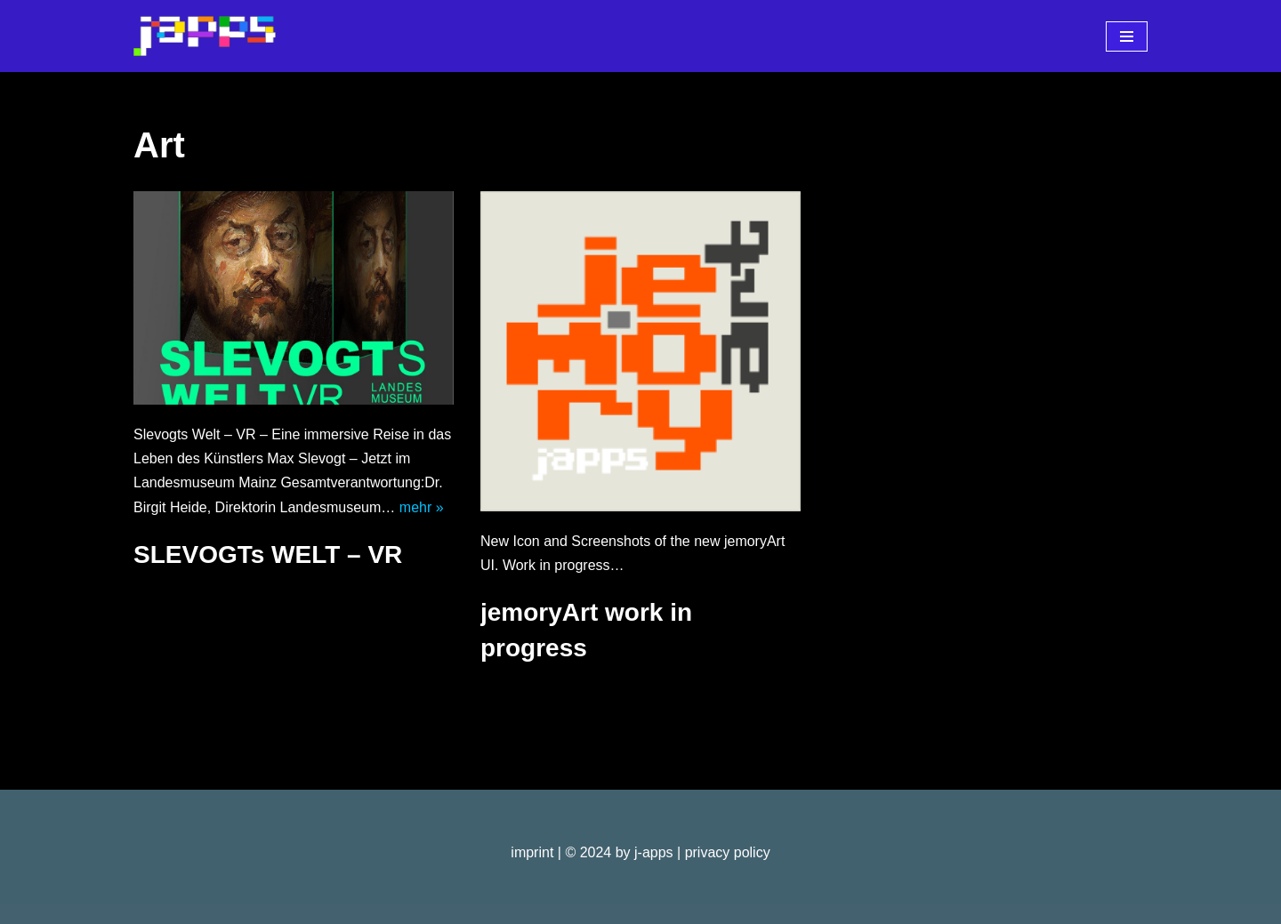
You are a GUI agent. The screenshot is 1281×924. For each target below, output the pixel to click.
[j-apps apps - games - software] (204, 36)
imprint (532, 852)
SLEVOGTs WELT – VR (267, 554)
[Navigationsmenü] (1127, 36)
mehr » (421, 507)
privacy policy (727, 852)
